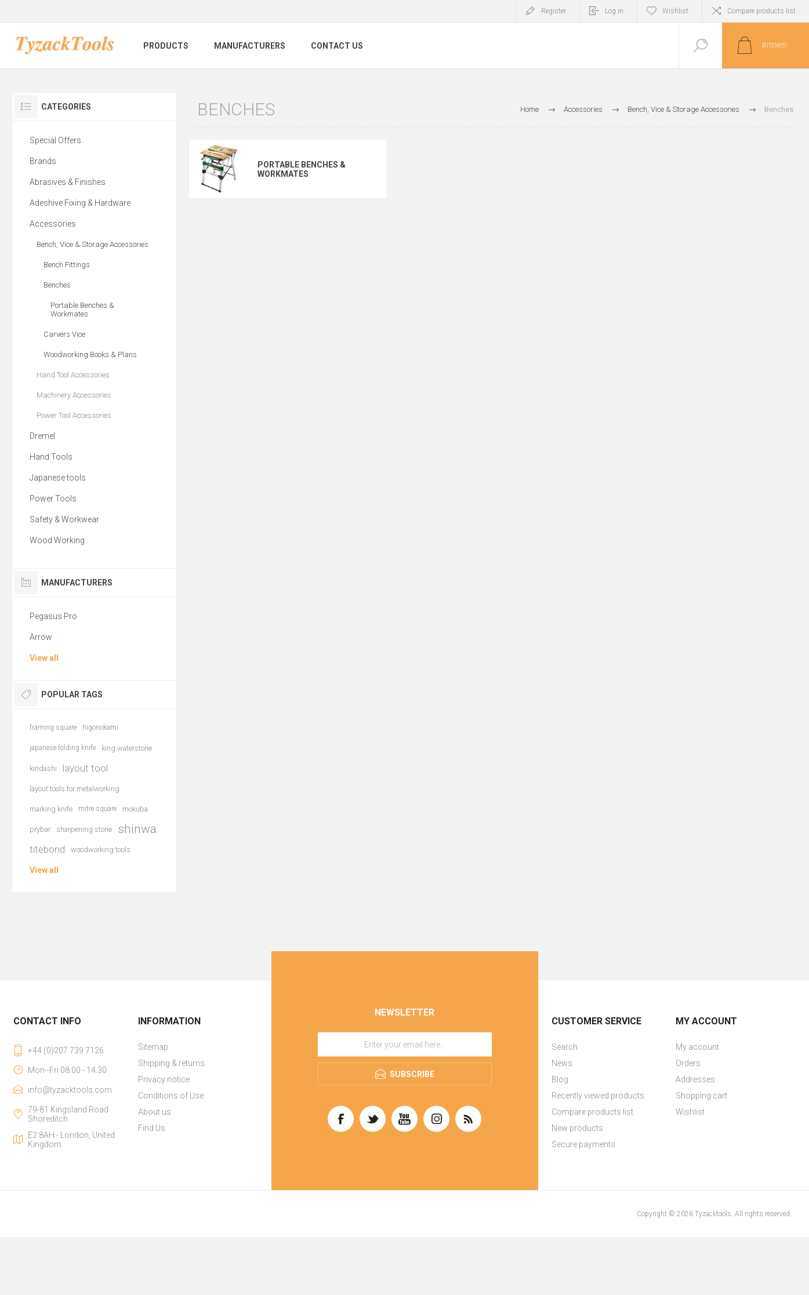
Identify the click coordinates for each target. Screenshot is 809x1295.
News (562, 1063)
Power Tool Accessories (74, 415)
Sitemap (153, 1047)
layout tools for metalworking (74, 788)
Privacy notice (164, 1079)
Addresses (695, 1079)
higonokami (100, 727)
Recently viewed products (598, 1095)
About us (154, 1111)
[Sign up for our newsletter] (405, 1044)
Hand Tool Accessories (73, 374)
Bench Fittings (66, 264)
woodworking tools (100, 849)
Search (565, 1047)
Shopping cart (701, 1095)
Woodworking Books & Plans (90, 354)
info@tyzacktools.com (70, 1089)
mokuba (135, 809)
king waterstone (126, 748)
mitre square (97, 809)
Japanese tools (58, 477)
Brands (43, 161)
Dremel (42, 436)
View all (44, 658)
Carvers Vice (64, 334)
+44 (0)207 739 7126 (66, 1050)
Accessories (53, 223)
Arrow (41, 637)
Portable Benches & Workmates (301, 169)
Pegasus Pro (53, 616)
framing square (53, 727)
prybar (40, 829)
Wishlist (690, 1111)
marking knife (51, 809)
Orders (688, 1063)
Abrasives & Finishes (68, 182)
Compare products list (761, 11)
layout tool (85, 768)
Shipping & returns (171, 1063)
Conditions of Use (171, 1095)
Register (553, 11)
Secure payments (583, 1144)
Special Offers (55, 140)
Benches (57, 285)
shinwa (137, 829)
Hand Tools (51, 456)
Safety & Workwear (64, 519)
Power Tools (53, 498)
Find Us (151, 1128)
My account (697, 1047)
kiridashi (43, 768)
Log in (614, 11)
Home (529, 109)
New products (577, 1128)
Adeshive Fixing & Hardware (80, 203)
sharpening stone (84, 829)
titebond (47, 849)
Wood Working (57, 540)
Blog (560, 1079)
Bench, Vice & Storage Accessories (92, 244)
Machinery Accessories (74, 395)
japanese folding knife (63, 748)
